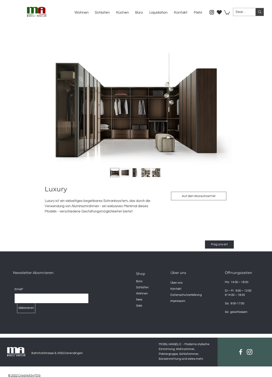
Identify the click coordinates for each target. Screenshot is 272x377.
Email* (19, 289)
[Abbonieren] (26, 308)
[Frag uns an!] (219, 244)
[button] (227, 12)
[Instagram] (212, 12)
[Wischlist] (219, 11)
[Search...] (241, 12)
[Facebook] (240, 352)
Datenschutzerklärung (186, 294)
